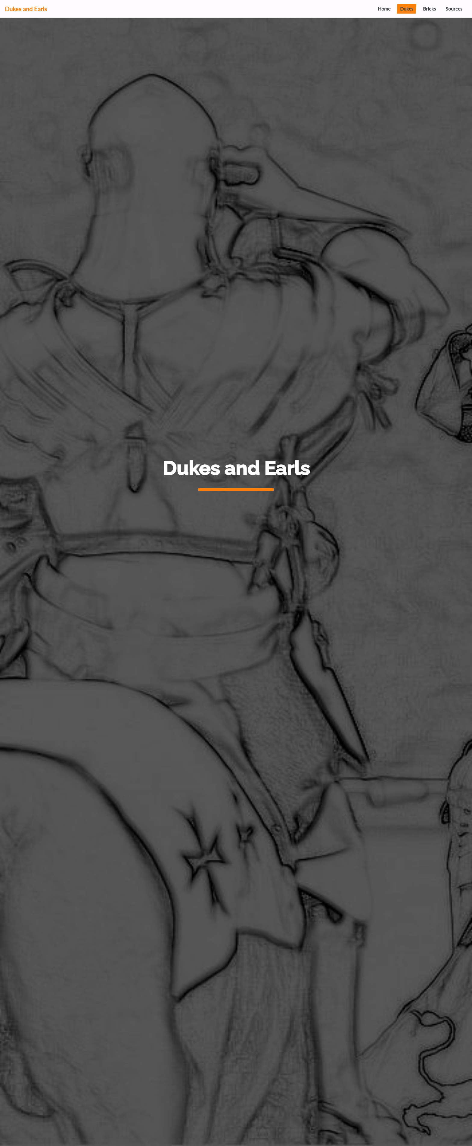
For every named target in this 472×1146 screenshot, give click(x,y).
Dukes (406, 8)
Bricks (429, 8)
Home (384, 8)
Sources (454, 8)
